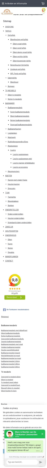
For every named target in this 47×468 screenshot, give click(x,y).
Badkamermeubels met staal (12, 344)
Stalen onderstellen (15, 214)
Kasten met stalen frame (17, 180)
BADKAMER (9, 103)
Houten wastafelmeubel (10, 350)
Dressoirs (11, 188)
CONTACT (9, 261)
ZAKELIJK (9, 227)
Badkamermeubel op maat (11, 358)
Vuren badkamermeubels (20, 112)
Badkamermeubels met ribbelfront (14, 330)
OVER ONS (9, 27)
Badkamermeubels (15, 107)
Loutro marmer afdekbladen (24, 163)
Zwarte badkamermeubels (11, 341)
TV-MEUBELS (10, 90)
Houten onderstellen (16, 218)
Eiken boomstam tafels (22, 61)
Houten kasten (14, 184)
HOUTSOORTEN (11, 231)
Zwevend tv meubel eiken (11, 377)
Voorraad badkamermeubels (21, 124)
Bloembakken (13, 201)
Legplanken (12, 133)
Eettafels (11, 35)
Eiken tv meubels (14, 95)
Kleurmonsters (13, 171)
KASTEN (8, 176)
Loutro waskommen (20, 154)
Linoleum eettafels (17, 69)
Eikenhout (14, 82)
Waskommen (13, 146)
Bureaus (11, 86)
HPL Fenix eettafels (18, 73)
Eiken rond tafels (19, 48)
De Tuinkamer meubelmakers (16, 309)
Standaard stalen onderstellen (19, 222)
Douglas (11, 252)
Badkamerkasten (14, 129)
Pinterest (5, 317)
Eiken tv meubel (7, 379)
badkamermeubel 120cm (10, 361)
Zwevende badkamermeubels (12, 339)
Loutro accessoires (20, 167)
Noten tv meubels (15, 99)
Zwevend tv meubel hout (10, 385)
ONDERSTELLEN (12, 210)
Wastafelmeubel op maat (10, 355)
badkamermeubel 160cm (10, 367)
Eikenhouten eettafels (19, 39)
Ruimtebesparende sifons (18, 141)
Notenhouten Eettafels (19, 65)
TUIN (7, 193)
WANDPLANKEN (11, 256)
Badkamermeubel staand (10, 353)
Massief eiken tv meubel (10, 388)
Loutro (13, 150)
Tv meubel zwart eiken (9, 382)
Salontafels (12, 78)
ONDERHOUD (10, 235)
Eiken (10, 239)
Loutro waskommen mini (22, 159)
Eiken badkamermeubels (19, 116)
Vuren (10, 244)
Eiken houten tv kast (9, 391)
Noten (10, 248)
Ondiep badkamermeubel (10, 347)
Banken (11, 205)
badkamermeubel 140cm (10, 364)
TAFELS (8, 31)
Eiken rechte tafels (20, 56)
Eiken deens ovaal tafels (22, 52)
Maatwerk (12, 137)
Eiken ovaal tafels (19, 44)
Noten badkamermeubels (20, 120)
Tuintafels (12, 197)
